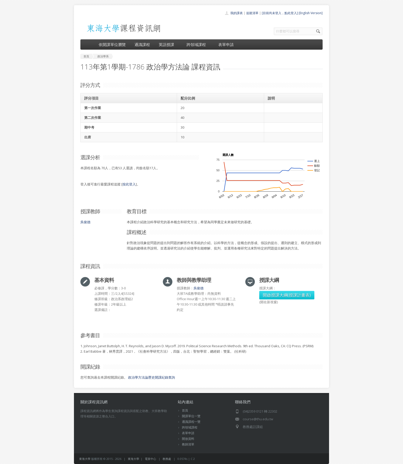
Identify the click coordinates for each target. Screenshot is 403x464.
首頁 (185, 410)
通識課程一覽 (191, 422)
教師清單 (188, 444)
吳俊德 (85, 222)
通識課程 (142, 44)
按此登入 (129, 184)
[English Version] (311, 13)
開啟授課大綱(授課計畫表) (287, 295)
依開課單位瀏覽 (112, 44)
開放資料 (188, 438)
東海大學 (84, 459)
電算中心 (150, 459)
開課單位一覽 (191, 416)
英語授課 (168, 44)
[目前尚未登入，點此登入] (280, 13)
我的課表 (236, 13)
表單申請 (226, 44)
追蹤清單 (252, 13)
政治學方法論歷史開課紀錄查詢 (151, 377)
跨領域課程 (198, 44)
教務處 (167, 459)
